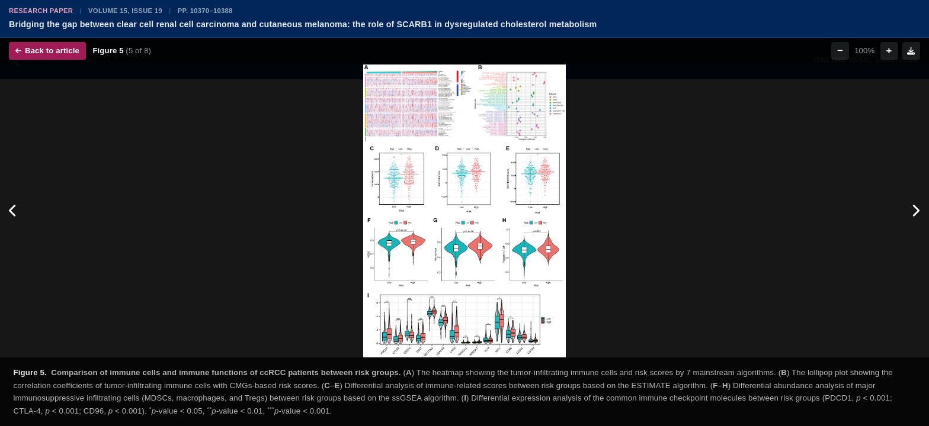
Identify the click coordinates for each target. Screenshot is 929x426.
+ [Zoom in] (889, 50)
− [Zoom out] (840, 50)
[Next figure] (915, 210)
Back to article (47, 50)
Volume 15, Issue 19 (125, 10)
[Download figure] (911, 51)
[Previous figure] (13, 210)
